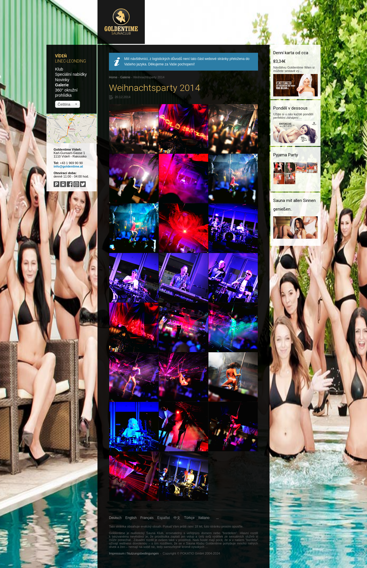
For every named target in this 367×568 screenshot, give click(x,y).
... (217, 518)
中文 (176, 518)
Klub (59, 69)
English (130, 518)
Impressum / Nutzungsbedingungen (134, 553)
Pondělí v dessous (290, 108)
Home (113, 77)
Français (147, 518)
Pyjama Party (285, 154)
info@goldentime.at (68, 166)
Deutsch (115, 518)
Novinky (62, 79)
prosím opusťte (232, 526)
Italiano (204, 518)
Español (163, 518)
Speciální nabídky (71, 74)
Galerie (62, 85)
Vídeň (61, 56)
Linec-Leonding (70, 61)
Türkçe (189, 518)
